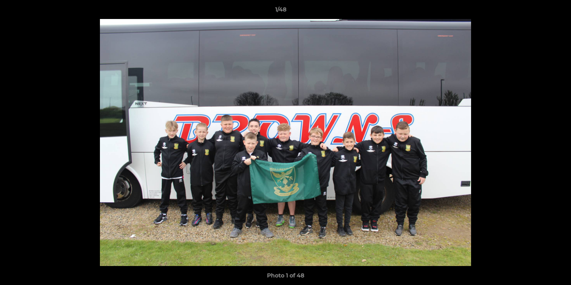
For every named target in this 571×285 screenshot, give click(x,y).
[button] (537, 11)
